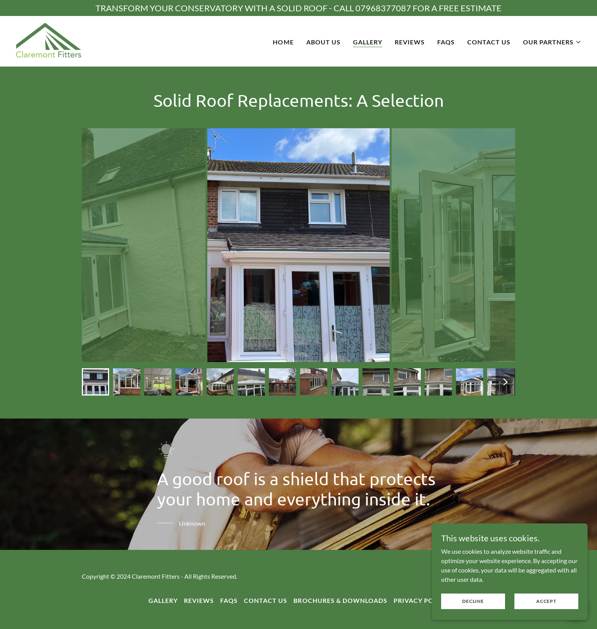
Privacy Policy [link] (421, 600)
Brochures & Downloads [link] (340, 600)
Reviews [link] (410, 42)
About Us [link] (323, 42)
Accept (546, 601)
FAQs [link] (446, 42)
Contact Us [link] (488, 42)
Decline (473, 601)
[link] (49, 40)
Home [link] (283, 42)
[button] (552, 42)
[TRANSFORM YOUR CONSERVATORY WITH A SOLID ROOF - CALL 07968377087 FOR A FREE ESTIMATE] (298, 8)
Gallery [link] (367, 42)
